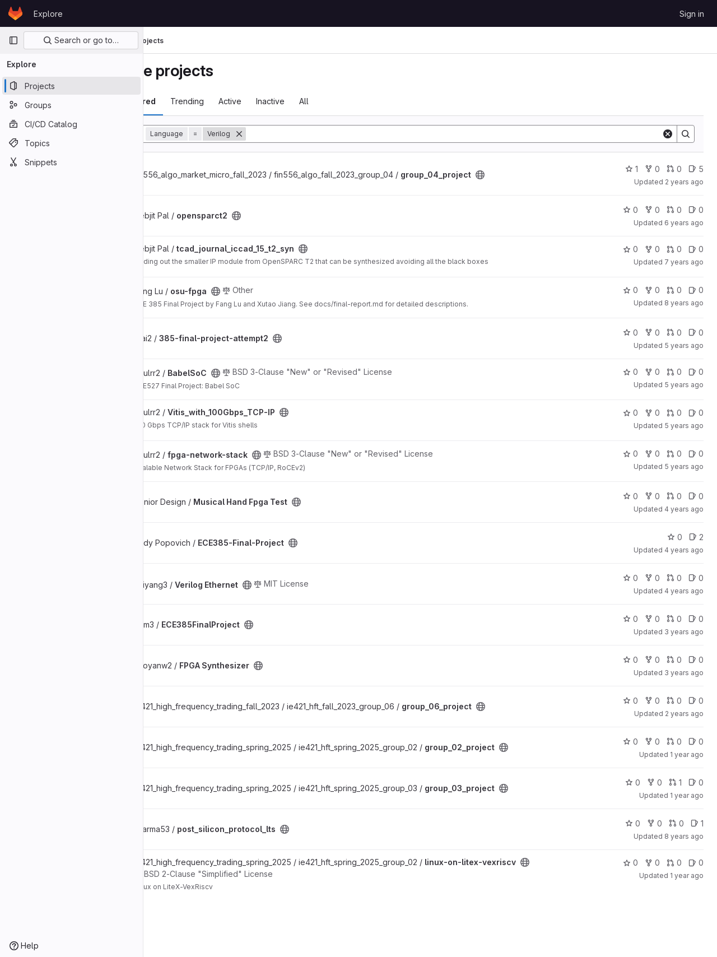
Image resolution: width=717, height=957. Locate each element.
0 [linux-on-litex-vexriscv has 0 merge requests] (674, 862)
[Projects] (71, 86)
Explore (48, 13)
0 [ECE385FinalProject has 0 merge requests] (674, 619)
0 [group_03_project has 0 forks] (654, 782)
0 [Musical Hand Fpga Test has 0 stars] (630, 496)
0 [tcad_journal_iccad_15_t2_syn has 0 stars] (630, 249)
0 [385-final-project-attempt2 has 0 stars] (630, 332)
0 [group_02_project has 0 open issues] (696, 741)
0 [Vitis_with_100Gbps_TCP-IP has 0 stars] (630, 412)
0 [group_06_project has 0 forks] (652, 700)
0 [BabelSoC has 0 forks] (652, 372)
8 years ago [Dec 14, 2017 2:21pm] (684, 303)
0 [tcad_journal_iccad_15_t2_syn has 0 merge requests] (674, 249)
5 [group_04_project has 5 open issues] (696, 169)
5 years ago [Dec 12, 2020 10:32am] (684, 425)
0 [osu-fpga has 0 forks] (652, 290)
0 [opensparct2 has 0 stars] (630, 210)
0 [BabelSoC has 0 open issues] (696, 372)
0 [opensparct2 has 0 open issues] (696, 210)
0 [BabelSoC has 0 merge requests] (674, 372)
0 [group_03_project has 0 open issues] (696, 782)
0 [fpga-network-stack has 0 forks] (652, 453)
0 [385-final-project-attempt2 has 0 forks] (652, 332)
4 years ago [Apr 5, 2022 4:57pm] (684, 509)
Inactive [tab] (329, 101)
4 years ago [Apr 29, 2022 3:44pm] (684, 591)
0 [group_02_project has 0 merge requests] (674, 741)
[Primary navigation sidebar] (13, 40)
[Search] (483, 134)
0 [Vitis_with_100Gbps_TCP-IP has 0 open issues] (696, 412)
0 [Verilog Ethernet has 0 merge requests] (674, 578)
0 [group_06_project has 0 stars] (630, 700)
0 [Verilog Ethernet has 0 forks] (652, 578)
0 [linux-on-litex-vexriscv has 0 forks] (652, 862)
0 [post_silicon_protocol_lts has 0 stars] (632, 823)
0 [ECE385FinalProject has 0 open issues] (696, 619)
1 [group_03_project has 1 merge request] (675, 782)
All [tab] (362, 101)
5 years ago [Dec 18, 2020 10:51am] (684, 466)
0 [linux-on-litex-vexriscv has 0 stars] (630, 862)
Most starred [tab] (189, 101)
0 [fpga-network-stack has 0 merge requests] (674, 453)
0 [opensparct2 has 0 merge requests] (674, 210)
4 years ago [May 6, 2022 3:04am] (684, 550)
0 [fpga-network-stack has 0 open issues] (696, 453)
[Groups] (71, 105)
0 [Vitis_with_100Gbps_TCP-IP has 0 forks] (652, 412)
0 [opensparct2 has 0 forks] (652, 210)
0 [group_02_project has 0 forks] (652, 741)
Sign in (691, 13)
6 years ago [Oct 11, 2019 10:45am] (684, 223)
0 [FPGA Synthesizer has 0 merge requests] (674, 660)
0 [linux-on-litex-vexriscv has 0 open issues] (696, 862)
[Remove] (298, 134)
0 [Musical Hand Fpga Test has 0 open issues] (696, 496)
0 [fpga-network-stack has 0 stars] (630, 453)
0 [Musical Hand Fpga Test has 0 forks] (652, 496)
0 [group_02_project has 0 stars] (630, 741)
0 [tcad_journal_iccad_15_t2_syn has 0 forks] (652, 249)
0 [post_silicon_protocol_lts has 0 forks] (654, 823)
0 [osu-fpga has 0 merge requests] (674, 290)
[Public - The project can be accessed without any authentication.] (538, 174)
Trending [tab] (246, 101)
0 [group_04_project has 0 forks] (652, 169)
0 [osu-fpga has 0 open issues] (696, 290)
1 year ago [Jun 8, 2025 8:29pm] (687, 754)
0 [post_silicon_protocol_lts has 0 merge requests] (676, 823)
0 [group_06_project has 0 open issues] (696, 700)
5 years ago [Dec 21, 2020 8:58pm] (684, 384)
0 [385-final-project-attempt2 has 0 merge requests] (674, 332)
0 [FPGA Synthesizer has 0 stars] (630, 660)
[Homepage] (15, 13)
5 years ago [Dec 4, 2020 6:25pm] (684, 345)
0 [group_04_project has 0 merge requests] (674, 169)
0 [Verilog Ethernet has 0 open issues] (696, 578)
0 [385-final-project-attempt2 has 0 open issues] (696, 332)
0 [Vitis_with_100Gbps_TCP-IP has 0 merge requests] (674, 412)
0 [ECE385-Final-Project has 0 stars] (674, 537)
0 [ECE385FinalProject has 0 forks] (652, 619)
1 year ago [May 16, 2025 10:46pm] (687, 875)
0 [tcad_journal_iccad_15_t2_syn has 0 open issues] (696, 249)
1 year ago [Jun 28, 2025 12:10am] (687, 795)
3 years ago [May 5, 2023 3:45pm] (684, 632)
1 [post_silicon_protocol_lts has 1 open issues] (697, 823)
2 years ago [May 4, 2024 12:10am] (684, 182)
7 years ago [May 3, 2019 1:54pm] (684, 262)
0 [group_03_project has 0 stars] (632, 782)
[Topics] (71, 143)
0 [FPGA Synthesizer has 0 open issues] (696, 660)
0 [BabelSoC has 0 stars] (630, 372)
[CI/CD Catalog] (71, 124)
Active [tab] (288, 101)
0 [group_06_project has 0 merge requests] (674, 700)
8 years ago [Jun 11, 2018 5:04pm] (684, 836)
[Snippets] (71, 162)
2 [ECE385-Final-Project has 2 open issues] (696, 537)
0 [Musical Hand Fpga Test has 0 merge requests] (674, 496)
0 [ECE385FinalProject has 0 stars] (630, 619)
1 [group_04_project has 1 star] (631, 169)
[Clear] (667, 134)
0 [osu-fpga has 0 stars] (630, 290)
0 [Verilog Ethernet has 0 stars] (630, 578)
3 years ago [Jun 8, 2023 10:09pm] (684, 672)
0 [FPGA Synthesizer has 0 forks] (652, 660)
